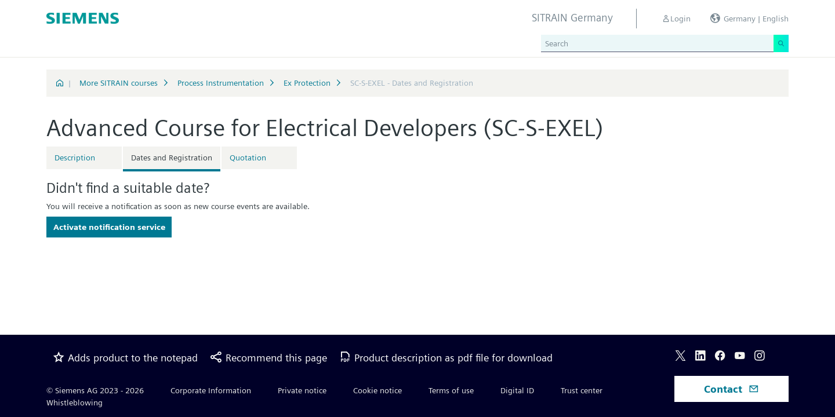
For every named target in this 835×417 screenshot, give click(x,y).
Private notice (302, 390)
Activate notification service (109, 227)
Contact (731, 389)
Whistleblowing (74, 402)
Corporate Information (210, 390)
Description (75, 157)
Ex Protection (307, 82)
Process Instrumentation (220, 82)
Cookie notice (377, 390)
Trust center (581, 390)
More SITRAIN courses (118, 82)
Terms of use (451, 390)
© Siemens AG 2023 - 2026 (95, 390)
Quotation (248, 157)
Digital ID (517, 390)
